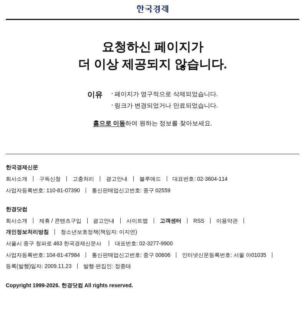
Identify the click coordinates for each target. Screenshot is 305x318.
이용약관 (227, 221)
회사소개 (16, 179)
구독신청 (50, 179)
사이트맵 (137, 221)
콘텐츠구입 (68, 221)
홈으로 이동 (109, 123)
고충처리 (83, 179)
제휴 (44, 221)
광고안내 (117, 179)
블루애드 (150, 179)
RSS (198, 221)
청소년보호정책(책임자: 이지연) (99, 232)
